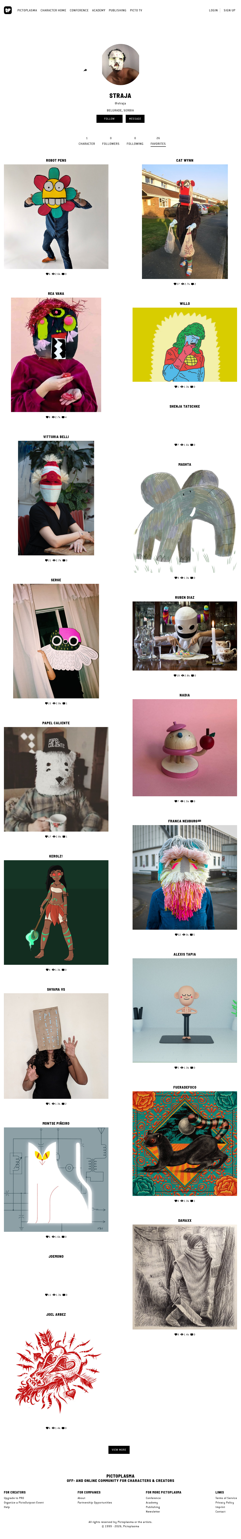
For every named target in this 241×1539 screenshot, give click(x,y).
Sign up (229, 10)
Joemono (56, 1252)
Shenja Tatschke (185, 406)
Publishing (117, 10)
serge (56, 579)
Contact (221, 1511)
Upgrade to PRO (14, 1498)
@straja (120, 103)
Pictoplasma (27, 10)
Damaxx (185, 1215)
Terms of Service (226, 1498)
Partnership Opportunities (95, 1502)
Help (7, 1507)
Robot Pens (56, 160)
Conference (79, 10)
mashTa (184, 464)
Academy (98, 10)
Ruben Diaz (185, 596)
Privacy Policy (225, 1502)
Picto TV (136, 10)
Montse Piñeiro (56, 1120)
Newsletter (153, 1511)
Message (135, 118)
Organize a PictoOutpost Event (24, 1502)
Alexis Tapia (185, 951)
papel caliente (56, 722)
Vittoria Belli (56, 436)
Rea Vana (56, 293)
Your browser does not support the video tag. (185, 424)
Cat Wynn (185, 160)
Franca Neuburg (183, 818)
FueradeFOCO (184, 1083)
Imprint (220, 1507)
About (81, 1498)
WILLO (185, 304)
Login (213, 10)
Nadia (185, 693)
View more (119, 1450)
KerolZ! (56, 855)
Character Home (53, 10)
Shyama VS (56, 987)
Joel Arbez (56, 1310)
